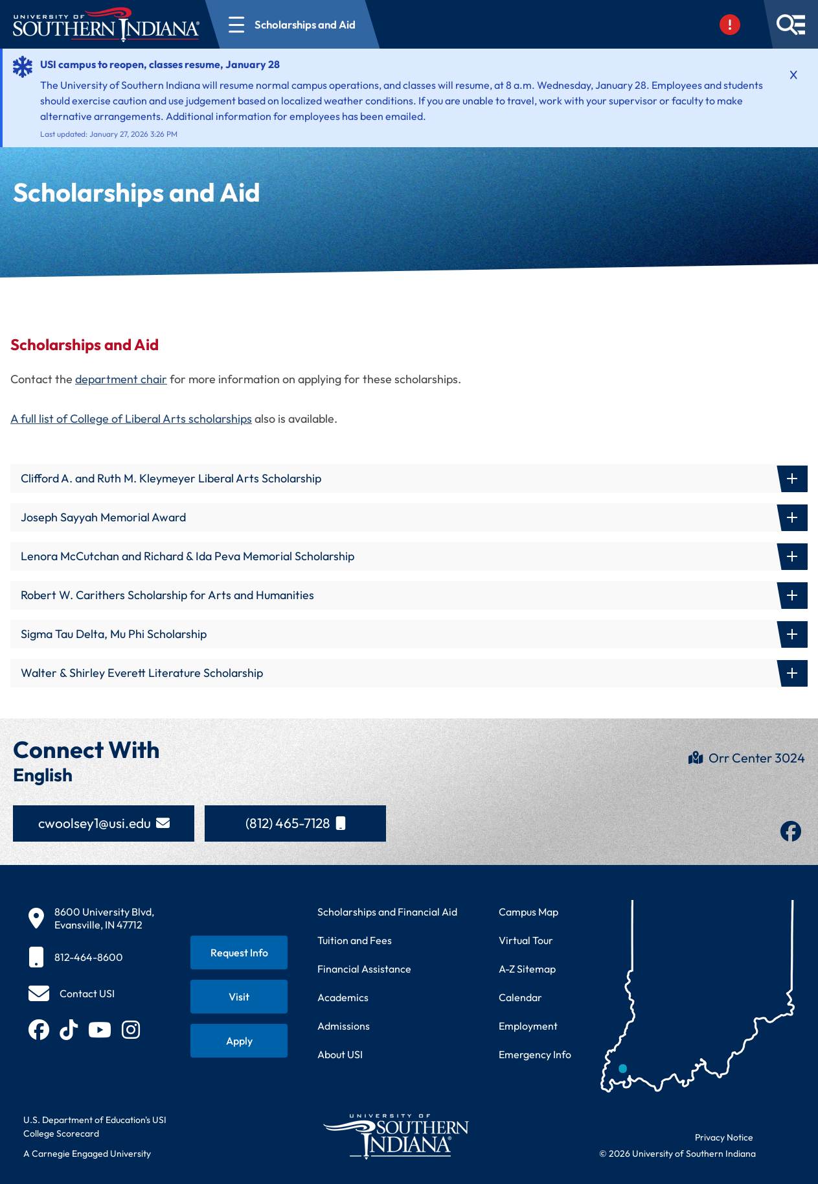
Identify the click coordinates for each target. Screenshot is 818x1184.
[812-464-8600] (91, 957)
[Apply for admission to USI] (239, 1041)
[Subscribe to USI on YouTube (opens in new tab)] (100, 1029)
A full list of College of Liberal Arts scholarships (131, 418)
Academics (343, 997)
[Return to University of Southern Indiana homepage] (395, 1136)
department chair (121, 379)
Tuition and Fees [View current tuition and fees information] (354, 940)
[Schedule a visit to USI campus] (239, 996)
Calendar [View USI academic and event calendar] (520, 997)
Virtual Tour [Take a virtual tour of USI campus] (526, 940)
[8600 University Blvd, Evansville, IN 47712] (91, 918)
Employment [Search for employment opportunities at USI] (528, 1025)
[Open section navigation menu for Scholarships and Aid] (292, 24)
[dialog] (779, 1145)
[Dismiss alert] (793, 75)
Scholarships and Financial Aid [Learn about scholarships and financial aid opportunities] (387, 911)
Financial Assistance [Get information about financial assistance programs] (364, 968)
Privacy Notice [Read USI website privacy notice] (724, 1137)
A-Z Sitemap (527, 968)
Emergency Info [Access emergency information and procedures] (535, 1054)
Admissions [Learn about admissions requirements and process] (343, 1025)
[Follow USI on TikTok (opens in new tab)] (68, 1029)
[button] (409, 478)
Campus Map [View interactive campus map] (528, 911)
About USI (340, 1054)
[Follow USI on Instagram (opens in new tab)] (131, 1029)
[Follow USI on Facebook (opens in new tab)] (38, 1029)
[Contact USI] (71, 993)
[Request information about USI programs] (239, 952)
